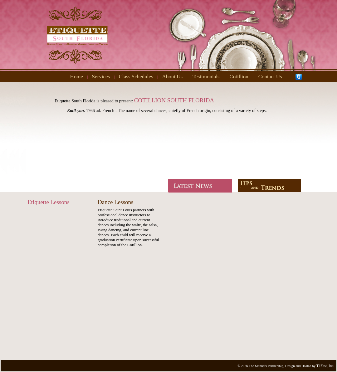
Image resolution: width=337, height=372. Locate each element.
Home (76, 77)
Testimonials (206, 77)
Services (101, 77)
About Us (172, 77)
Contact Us (270, 77)
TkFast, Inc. (325, 366)
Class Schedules (136, 77)
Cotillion (238, 77)
